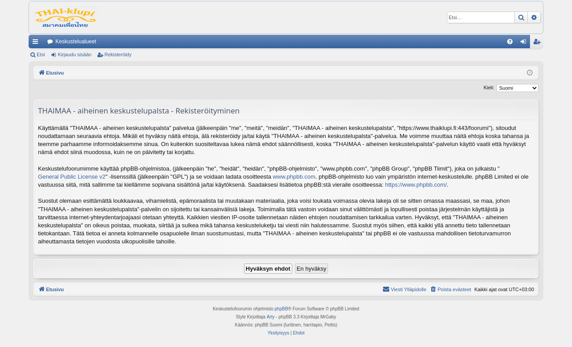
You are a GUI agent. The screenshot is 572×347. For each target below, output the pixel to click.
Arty (271, 316)
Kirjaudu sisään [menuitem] (525, 43)
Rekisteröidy (118, 54)
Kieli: (489, 87)
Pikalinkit (37, 43)
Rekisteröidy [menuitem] (538, 43)
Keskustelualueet (75, 41)
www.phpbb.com (294, 176)
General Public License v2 (71, 176)
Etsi (41, 54)
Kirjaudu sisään (74, 54)
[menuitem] (510, 41)
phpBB (281, 308)
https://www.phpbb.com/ (416, 184)
